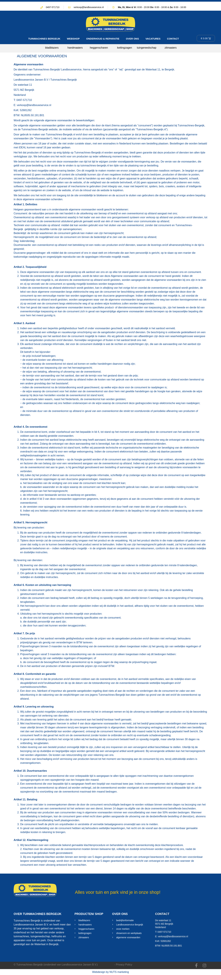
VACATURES (152, 38)
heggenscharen (99, 47)
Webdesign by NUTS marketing (110, 972)
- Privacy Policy (123, 964)
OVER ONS (132, 38)
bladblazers (52, 47)
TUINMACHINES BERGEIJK (44, 38)
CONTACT (173, 38)
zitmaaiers (171, 47)
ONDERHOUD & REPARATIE (102, 38)
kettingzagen (124, 47)
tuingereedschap (146, 47)
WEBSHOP (73, 38)
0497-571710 (52, 7)
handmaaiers (75, 47)
